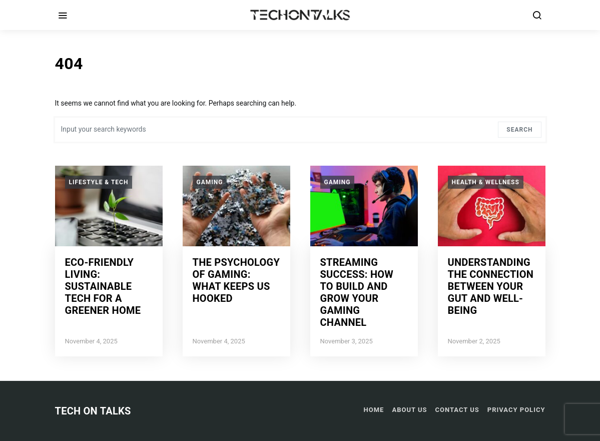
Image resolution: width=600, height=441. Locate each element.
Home (374, 409)
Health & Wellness (485, 182)
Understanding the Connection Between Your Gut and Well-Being (491, 286)
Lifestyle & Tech (99, 182)
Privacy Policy (516, 409)
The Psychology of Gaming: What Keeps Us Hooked (236, 280)
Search (519, 129)
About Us (409, 409)
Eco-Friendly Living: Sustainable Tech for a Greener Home (103, 286)
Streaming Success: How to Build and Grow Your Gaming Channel (357, 292)
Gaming (210, 182)
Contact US (457, 409)
